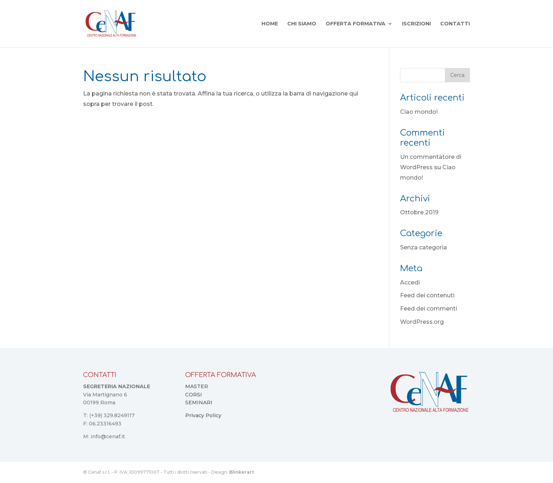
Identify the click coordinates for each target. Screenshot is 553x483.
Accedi (410, 282)
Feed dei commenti (428, 308)
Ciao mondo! (419, 111)
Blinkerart (241, 472)
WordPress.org (422, 321)
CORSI (193, 394)
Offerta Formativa (355, 24)
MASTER (196, 386)
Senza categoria (423, 247)
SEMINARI (198, 402)
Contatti (455, 24)
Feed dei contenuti (427, 295)
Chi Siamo (301, 24)
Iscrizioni (416, 24)
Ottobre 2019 (419, 212)
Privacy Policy (203, 415)
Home (269, 24)
